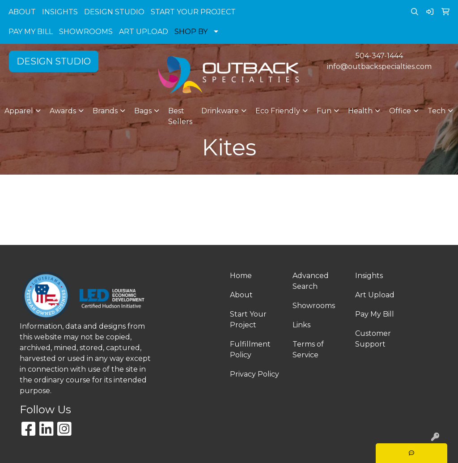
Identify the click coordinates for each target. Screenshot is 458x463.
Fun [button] (324, 111)
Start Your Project (248, 319)
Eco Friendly (277, 111)
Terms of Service (308, 349)
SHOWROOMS (86, 31)
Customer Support (373, 338)
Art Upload (374, 295)
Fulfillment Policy (250, 349)
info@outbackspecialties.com (379, 66)
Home (241, 275)
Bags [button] (143, 111)
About (241, 295)
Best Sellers (180, 116)
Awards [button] (63, 111)
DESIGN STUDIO (114, 12)
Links (301, 325)
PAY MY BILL (30, 31)
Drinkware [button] (220, 111)
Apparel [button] (18, 111)
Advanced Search (311, 281)
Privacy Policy (254, 374)
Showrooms (314, 305)
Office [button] (400, 111)
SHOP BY (191, 31)
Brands (105, 111)
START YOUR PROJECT (193, 12)
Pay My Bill (374, 314)
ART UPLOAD (143, 31)
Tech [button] (436, 111)
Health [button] (360, 111)
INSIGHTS (60, 12)
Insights (369, 275)
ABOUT (22, 12)
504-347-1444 (379, 55)
